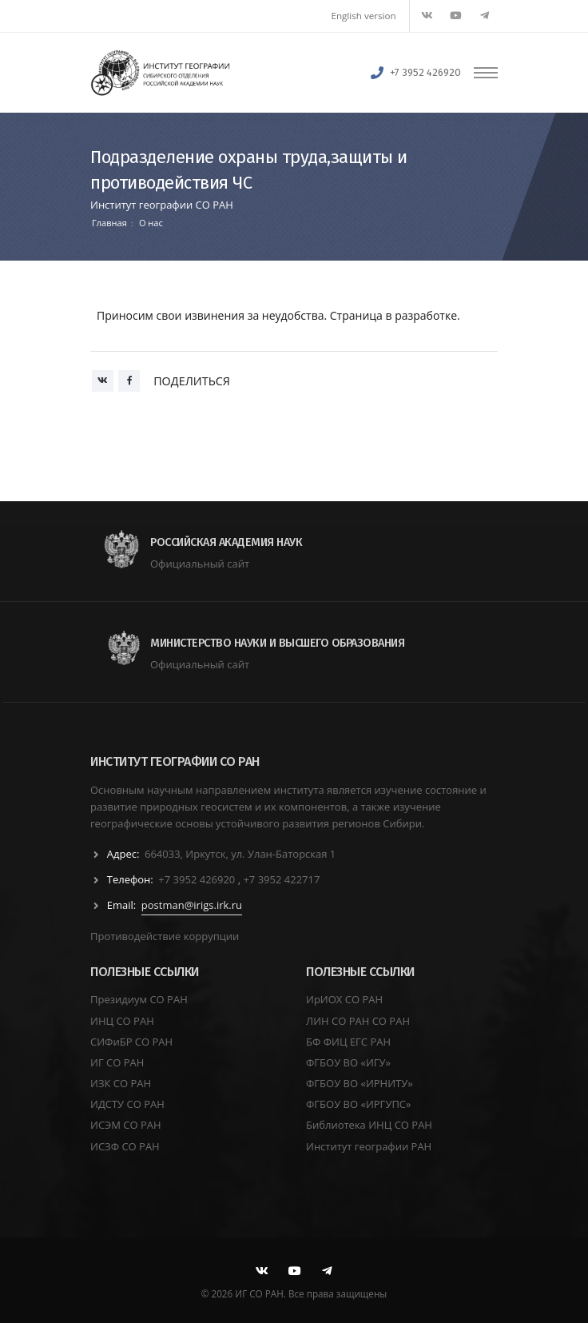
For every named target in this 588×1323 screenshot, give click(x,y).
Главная (109, 223)
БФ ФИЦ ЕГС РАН (348, 1041)
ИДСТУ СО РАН (127, 1104)
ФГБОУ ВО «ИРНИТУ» (359, 1083)
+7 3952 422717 (281, 879)
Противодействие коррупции (164, 936)
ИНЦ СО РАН (122, 1021)
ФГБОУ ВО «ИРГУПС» (358, 1104)
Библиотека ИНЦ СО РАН (369, 1125)
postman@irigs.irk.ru (191, 905)
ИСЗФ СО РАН (125, 1146)
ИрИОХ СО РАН (344, 999)
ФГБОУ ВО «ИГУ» (348, 1062)
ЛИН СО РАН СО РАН (358, 1021)
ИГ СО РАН (117, 1062)
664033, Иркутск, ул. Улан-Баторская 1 (240, 854)
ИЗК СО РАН (120, 1083)
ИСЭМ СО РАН (125, 1125)
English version (364, 16)
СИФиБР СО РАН (131, 1041)
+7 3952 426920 (425, 72)
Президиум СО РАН (139, 999)
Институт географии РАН (368, 1146)
